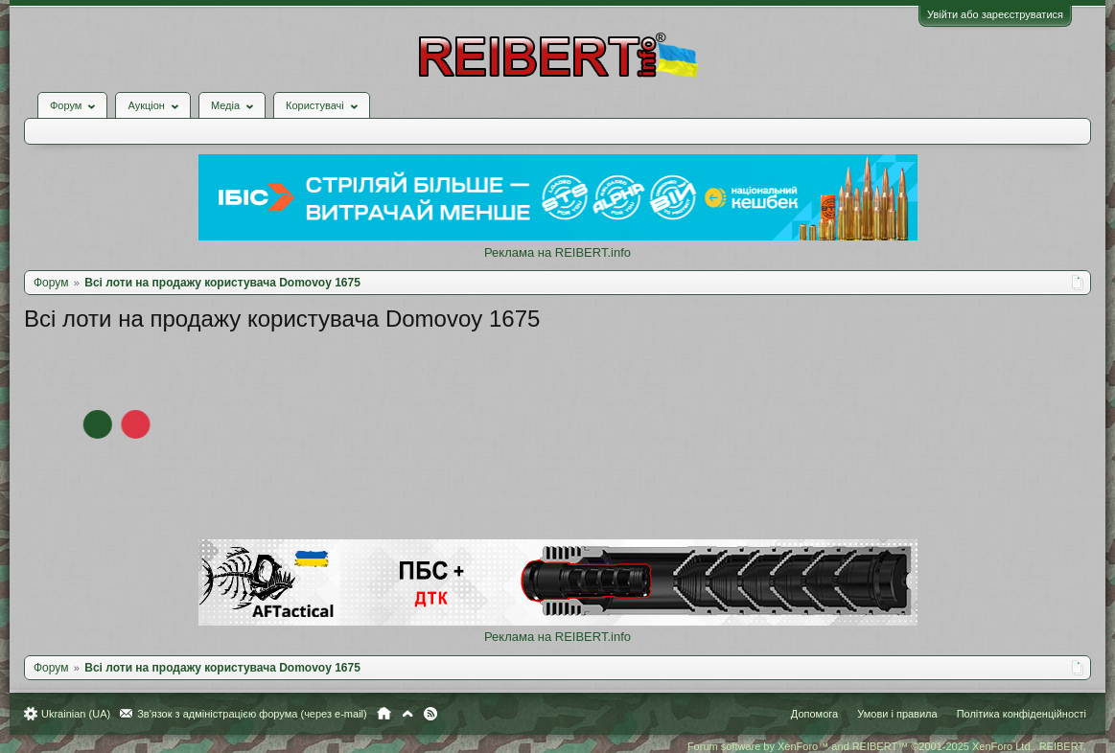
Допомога (814, 713)
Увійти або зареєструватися (995, 14)
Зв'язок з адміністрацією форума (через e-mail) (252, 713)
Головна (384, 713)
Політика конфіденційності (1021, 713)
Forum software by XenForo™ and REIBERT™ (886, 746)
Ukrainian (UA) (75, 713)
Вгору (407, 713)
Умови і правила (897, 713)
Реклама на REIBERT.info (557, 252)
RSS (430, 713)
